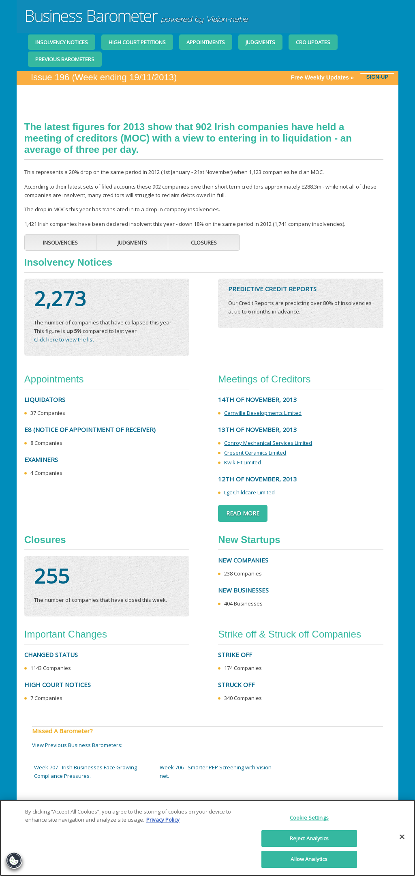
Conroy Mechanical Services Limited (268, 443)
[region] (207, 838)
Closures (204, 242)
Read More (242, 513)
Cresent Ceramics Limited (255, 452)
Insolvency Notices (61, 42)
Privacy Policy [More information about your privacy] (163, 819)
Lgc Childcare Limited (249, 492)
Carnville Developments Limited (263, 413)
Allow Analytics (309, 859)
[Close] (402, 837)
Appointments (205, 42)
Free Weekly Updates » (325, 77)
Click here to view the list (64, 339)
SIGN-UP (377, 77)
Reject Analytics (309, 838)
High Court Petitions (137, 42)
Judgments (260, 42)
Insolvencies (60, 242)
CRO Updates (313, 42)
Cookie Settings (309, 817)
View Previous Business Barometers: (77, 745)
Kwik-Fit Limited (242, 462)
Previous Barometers (64, 59)
